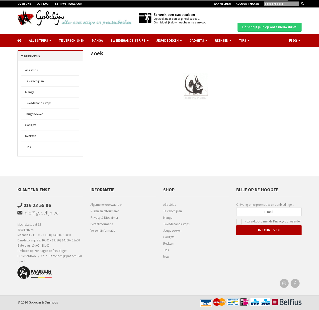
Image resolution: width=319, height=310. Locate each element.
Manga (97, 40)
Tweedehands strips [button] (129, 40)
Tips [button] (244, 40)
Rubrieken (32, 56)
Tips (28, 147)
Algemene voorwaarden (106, 205)
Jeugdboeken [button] (169, 40)
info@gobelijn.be (38, 212)
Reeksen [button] (223, 40)
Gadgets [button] (198, 40)
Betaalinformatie (101, 224)
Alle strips (31, 70)
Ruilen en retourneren (104, 211)
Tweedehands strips (38, 103)
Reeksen (30, 136)
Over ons (24, 3)
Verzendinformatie (102, 230)
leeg (166, 256)
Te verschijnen (71, 40)
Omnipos (51, 302)
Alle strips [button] (40, 40)
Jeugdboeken (34, 114)
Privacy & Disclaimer (104, 217)
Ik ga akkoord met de (272, 221)
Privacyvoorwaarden (287, 221)
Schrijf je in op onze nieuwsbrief (269, 27)
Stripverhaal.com (68, 3)
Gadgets (30, 125)
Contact (43, 3)
